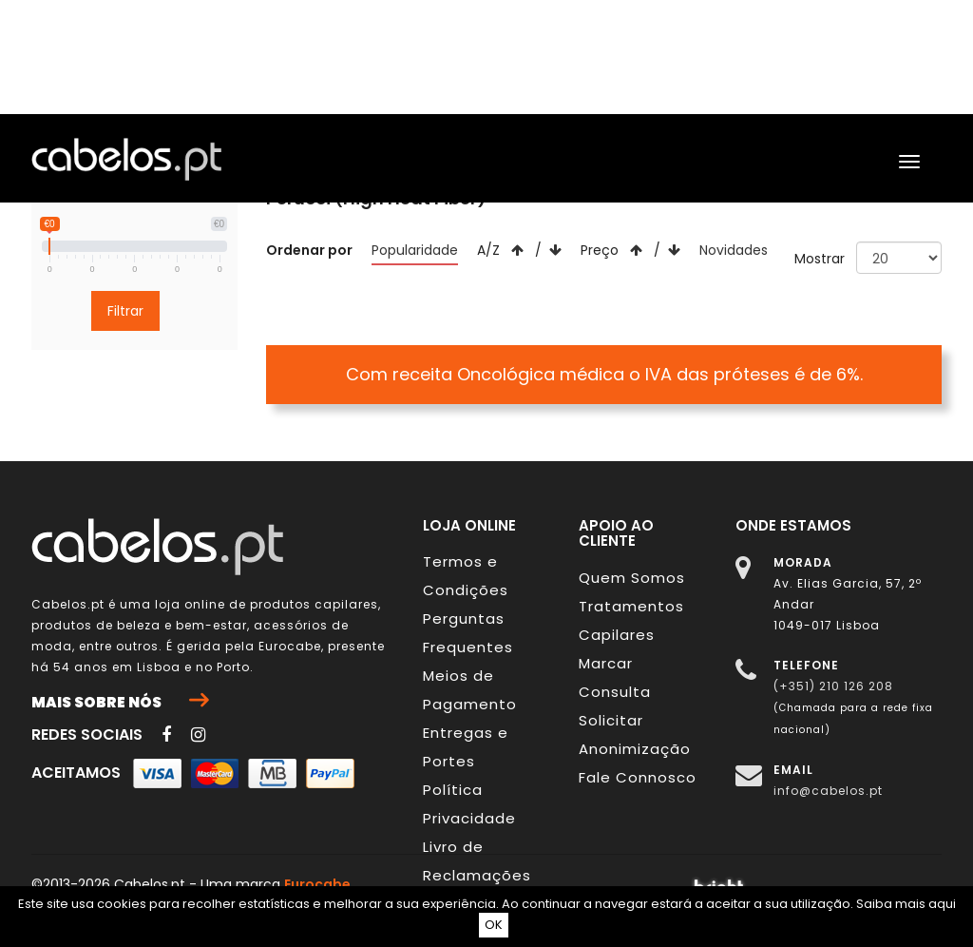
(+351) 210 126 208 (833, 686)
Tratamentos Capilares (631, 620)
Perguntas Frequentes (468, 633)
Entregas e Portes (465, 747)
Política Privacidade (469, 804)
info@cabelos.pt (828, 791)
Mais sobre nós (119, 701)
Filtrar (125, 310)
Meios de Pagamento (470, 690)
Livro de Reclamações (477, 861)
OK (494, 925)
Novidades (733, 250)
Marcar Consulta (615, 677)
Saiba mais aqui (906, 904)
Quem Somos (632, 578)
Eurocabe (289, 646)
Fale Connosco (637, 777)
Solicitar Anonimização (635, 734)
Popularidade (415, 250)
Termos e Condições (465, 575)
